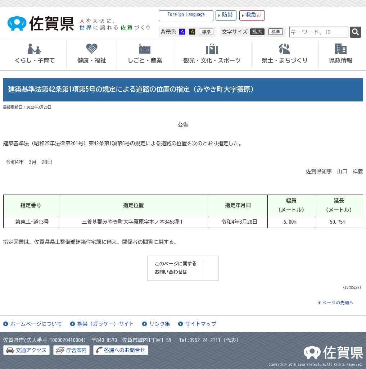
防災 (227, 14)
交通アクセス (31, 350)
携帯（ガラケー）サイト (105, 324)
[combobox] (319, 32)
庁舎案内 (76, 350)
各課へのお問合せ (124, 350)
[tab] (35, 54)
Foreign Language (186, 14)
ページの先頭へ (338, 303)
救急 (253, 15)
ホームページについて (36, 324)
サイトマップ (200, 324)
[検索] (355, 32)
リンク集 (159, 324)
